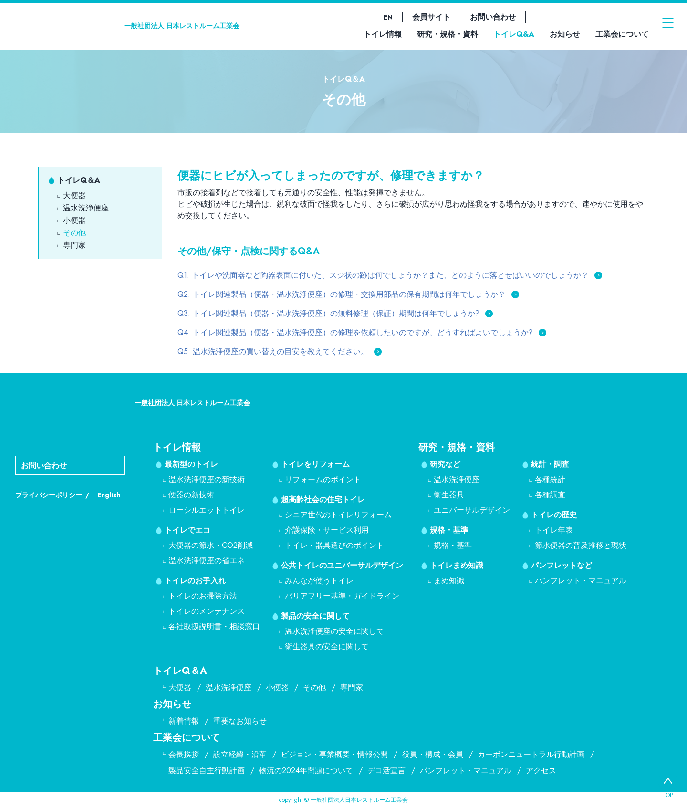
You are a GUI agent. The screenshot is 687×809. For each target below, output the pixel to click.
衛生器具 (449, 494)
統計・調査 (550, 464)
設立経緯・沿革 (240, 754)
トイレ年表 (554, 530)
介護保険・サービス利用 (327, 530)
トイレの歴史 (554, 514)
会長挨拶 (183, 754)
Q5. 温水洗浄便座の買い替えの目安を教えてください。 (272, 351)
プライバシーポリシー (48, 495)
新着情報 (183, 720)
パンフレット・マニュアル (580, 580)
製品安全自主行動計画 (206, 770)
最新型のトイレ (191, 464)
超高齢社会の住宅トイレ (323, 499)
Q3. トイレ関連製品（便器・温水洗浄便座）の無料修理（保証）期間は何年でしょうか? (328, 313)
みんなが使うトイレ (319, 580)
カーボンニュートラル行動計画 (531, 754)
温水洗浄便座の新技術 (206, 479)
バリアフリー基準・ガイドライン (342, 595)
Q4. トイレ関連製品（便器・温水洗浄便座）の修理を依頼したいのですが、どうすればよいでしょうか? (355, 332)
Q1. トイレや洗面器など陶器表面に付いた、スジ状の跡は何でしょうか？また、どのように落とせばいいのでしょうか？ (383, 275)
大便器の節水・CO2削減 (210, 545)
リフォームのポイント (323, 479)
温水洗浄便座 (86, 207)
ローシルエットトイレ (206, 509)
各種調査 (550, 494)
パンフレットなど (561, 565)
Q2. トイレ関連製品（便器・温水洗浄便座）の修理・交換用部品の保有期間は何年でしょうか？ (341, 294)
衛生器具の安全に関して (327, 646)
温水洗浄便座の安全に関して (334, 631)
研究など (445, 464)
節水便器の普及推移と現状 (580, 545)
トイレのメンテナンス (206, 611)
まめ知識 (449, 580)
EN (388, 17)
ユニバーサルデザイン (472, 509)
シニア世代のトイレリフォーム (338, 514)
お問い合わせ (493, 16)
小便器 (74, 220)
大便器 (74, 195)
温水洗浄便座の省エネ (206, 560)
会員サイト (431, 16)
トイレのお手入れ (195, 580)
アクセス (541, 770)
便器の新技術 (191, 494)
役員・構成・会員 (432, 754)
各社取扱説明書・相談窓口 (214, 626)
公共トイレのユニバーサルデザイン (342, 565)
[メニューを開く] (667, 25)
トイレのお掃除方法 (202, 595)
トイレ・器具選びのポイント (334, 545)
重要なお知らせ (240, 720)
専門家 (74, 245)
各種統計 (550, 479)
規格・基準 (449, 530)
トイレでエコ (187, 530)
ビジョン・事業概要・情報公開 (334, 754)
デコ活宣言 (386, 770)
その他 (74, 232)
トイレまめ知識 (456, 565)
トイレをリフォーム (315, 464)
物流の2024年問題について (306, 770)
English (108, 495)
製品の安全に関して (315, 615)
